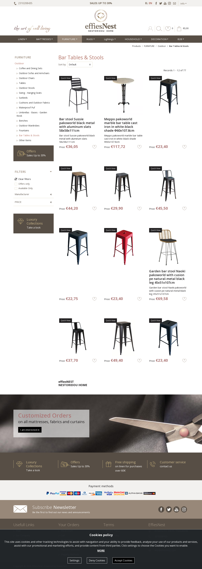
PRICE (18, 201)
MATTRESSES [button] (43, 39)
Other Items (24, 140)
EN (150, 3)
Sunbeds (22, 97)
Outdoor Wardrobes (28, 125)
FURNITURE (149, 46)
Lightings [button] (109, 39)
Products (136, 46)
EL (146, 3)
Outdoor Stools (26, 87)
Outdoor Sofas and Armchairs (33, 73)
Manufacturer (22, 194)
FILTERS (20, 172)
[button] (168, 31)
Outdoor (162, 46)
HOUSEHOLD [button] (132, 39)
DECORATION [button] (158, 39)
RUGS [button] (89, 39)
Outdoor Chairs (26, 78)
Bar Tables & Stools (28, 135)
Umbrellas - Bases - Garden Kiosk (32, 114)
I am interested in (29, 429)
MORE (101, 550)
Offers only (24, 183)
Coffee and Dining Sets (29, 68)
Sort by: (62, 64)
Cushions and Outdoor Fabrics (33, 102)
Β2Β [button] (180, 39)
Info (182, 3)
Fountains (23, 130)
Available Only (25, 188)
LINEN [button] (21, 39)
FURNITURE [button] (68, 39)
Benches (22, 120)
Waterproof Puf (26, 107)
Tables (21, 82)
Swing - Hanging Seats (29, 92)
